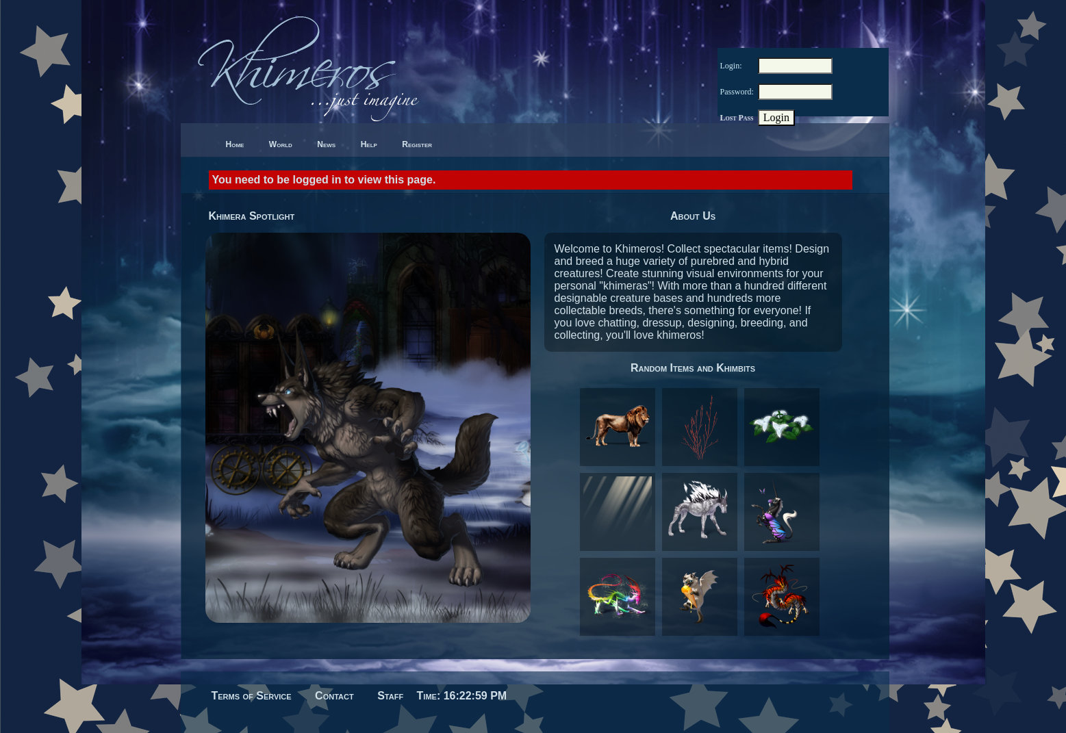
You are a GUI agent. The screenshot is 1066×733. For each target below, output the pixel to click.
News (326, 144)
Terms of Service (252, 696)
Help (369, 144)
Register (417, 144)
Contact (334, 696)
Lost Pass (737, 118)
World (280, 144)
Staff (390, 696)
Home (235, 144)
